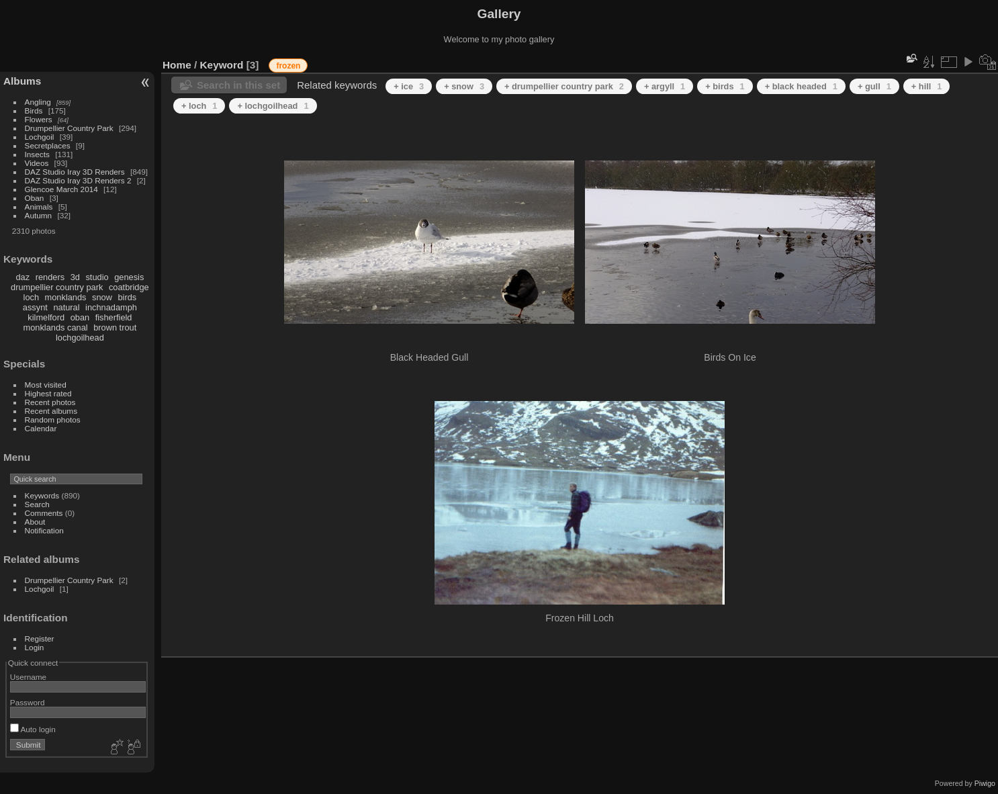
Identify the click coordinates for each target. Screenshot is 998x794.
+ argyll (664, 86)
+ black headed (801, 86)
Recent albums (51, 410)
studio (96, 277)
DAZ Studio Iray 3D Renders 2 (78, 180)
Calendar (41, 428)
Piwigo (984, 783)
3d (75, 277)
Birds (34, 110)
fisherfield (113, 317)
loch (31, 297)
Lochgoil (39, 136)
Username (28, 676)
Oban (34, 197)
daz (23, 277)
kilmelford (46, 317)
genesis (129, 277)
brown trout (114, 327)
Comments (44, 513)
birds (127, 297)
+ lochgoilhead (272, 106)
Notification (44, 530)
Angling (38, 101)
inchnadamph (111, 307)
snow (102, 297)
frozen (288, 66)
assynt (35, 307)
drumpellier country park (57, 287)
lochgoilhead (80, 338)
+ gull (874, 86)
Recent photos (50, 402)
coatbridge (129, 287)
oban (80, 317)
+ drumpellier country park (564, 86)
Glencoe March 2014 (61, 189)
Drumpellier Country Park (69, 128)
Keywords (42, 495)
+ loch (199, 106)
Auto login (33, 729)
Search (37, 504)
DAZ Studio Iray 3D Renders (75, 171)
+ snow (464, 86)
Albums (22, 81)
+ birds (724, 86)
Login (34, 647)
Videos (37, 163)
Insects (37, 154)
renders (50, 277)
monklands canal (56, 327)
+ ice (409, 86)
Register (39, 638)
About (35, 521)
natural (66, 307)
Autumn (38, 215)
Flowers (38, 119)
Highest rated (48, 393)
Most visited (45, 384)
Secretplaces (48, 145)
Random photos (53, 419)
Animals (39, 206)
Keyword (222, 65)
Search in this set (238, 85)
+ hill (926, 86)
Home (177, 65)
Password (27, 702)
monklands (66, 297)
